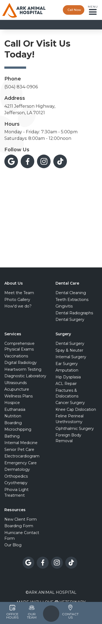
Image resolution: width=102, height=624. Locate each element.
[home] (24, 10)
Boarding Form (18, 525)
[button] (94, 10)
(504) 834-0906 (21, 86)
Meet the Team (19, 292)
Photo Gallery (17, 299)
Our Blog (12, 544)
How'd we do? (18, 306)
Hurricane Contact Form (21, 535)
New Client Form (20, 519)
